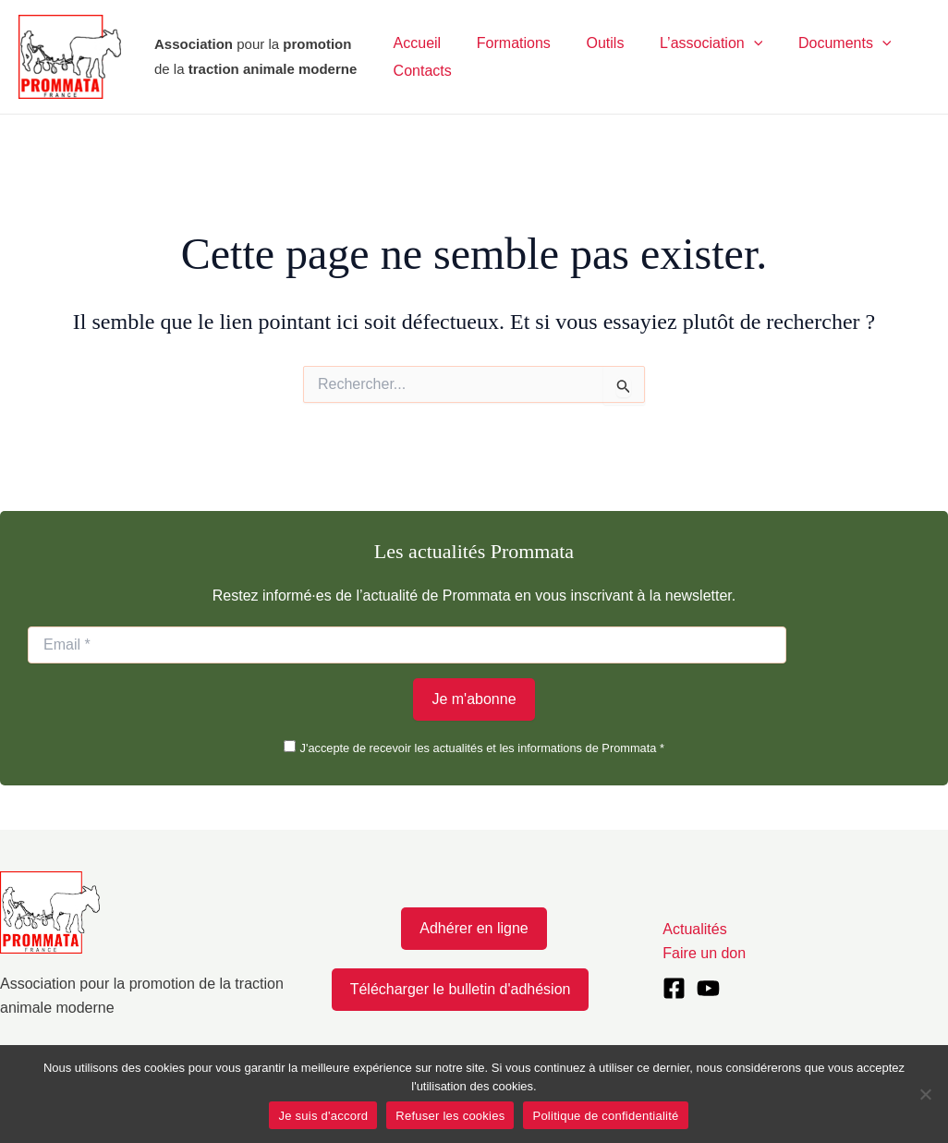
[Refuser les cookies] (925, 1094)
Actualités (694, 929)
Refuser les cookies (449, 1116)
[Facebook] (674, 988)
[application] (732, 43)
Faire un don (704, 953)
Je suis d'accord (323, 1116)
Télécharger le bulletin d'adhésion (460, 989)
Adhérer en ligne (473, 928)
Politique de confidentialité (605, 1116)
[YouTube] (708, 988)
